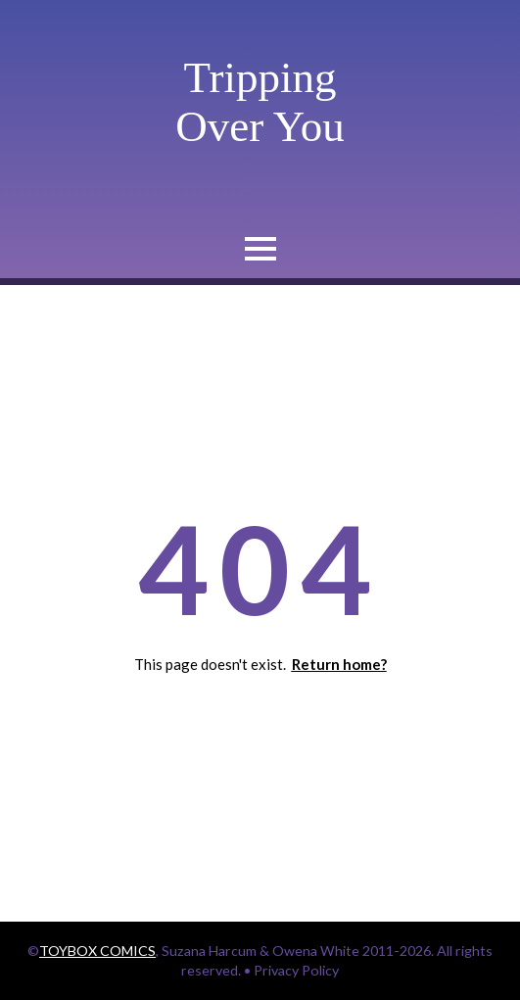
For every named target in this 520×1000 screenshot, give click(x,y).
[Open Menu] (260, 248)
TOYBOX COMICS (97, 950)
